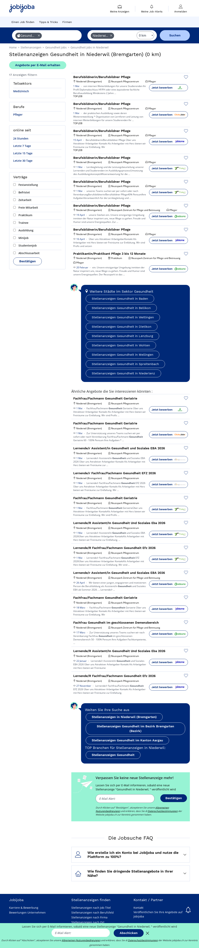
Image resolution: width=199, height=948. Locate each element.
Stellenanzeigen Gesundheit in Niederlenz (123, 373)
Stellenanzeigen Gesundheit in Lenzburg (122, 336)
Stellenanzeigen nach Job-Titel (91, 907)
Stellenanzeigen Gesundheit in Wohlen (121, 345)
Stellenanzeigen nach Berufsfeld (92, 912)
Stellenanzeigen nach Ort (87, 922)
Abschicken (129, 933)
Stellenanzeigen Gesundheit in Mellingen (122, 354)
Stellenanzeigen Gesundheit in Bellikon (121, 308)
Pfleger (18, 114)
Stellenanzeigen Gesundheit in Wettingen (123, 317)
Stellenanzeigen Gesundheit (113, 755)
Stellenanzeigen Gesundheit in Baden (120, 298)
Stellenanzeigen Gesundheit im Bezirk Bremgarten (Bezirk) (135, 728)
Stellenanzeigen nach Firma (89, 917)
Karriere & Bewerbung (23, 907)
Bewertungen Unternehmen (27, 912)
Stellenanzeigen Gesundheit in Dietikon (121, 326)
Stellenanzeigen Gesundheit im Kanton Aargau (127, 740)
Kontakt (138, 907)
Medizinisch (21, 91)
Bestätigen (27, 261)
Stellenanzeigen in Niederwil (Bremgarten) (124, 717)
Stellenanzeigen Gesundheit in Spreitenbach (125, 364)
